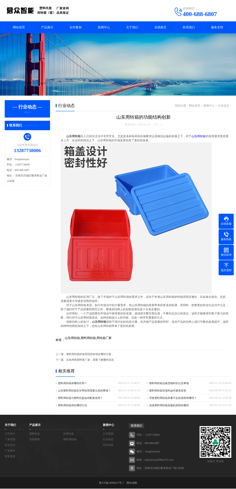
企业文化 (10, 445)
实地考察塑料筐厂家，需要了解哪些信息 (90, 360)
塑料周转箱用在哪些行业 (72, 405)
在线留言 (160, 27)
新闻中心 (104, 27)
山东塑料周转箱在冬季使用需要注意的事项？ (84, 391)
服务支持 (217, 27)
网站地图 (131, 483)
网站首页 (19, 27)
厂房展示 (10, 451)
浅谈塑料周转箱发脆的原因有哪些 (169, 405)
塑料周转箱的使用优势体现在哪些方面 (88, 354)
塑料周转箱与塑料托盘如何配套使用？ (80, 398)
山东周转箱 (198, 136)
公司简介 (10, 434)
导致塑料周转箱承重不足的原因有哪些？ (173, 398)
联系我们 (189, 27)
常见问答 (108, 445)
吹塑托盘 (68, 434)
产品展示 (47, 27)
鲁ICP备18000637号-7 (112, 483)
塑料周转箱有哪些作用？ (72, 383)
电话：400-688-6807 (148, 443)
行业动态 (223, 106)
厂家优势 (10, 439)
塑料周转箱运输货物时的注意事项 (169, 383)
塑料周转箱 (69, 439)
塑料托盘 (34, 434)
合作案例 (75, 27)
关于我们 (132, 27)
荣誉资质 (10, 456)
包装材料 (34, 439)
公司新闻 (108, 434)
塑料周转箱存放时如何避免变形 (167, 391)
